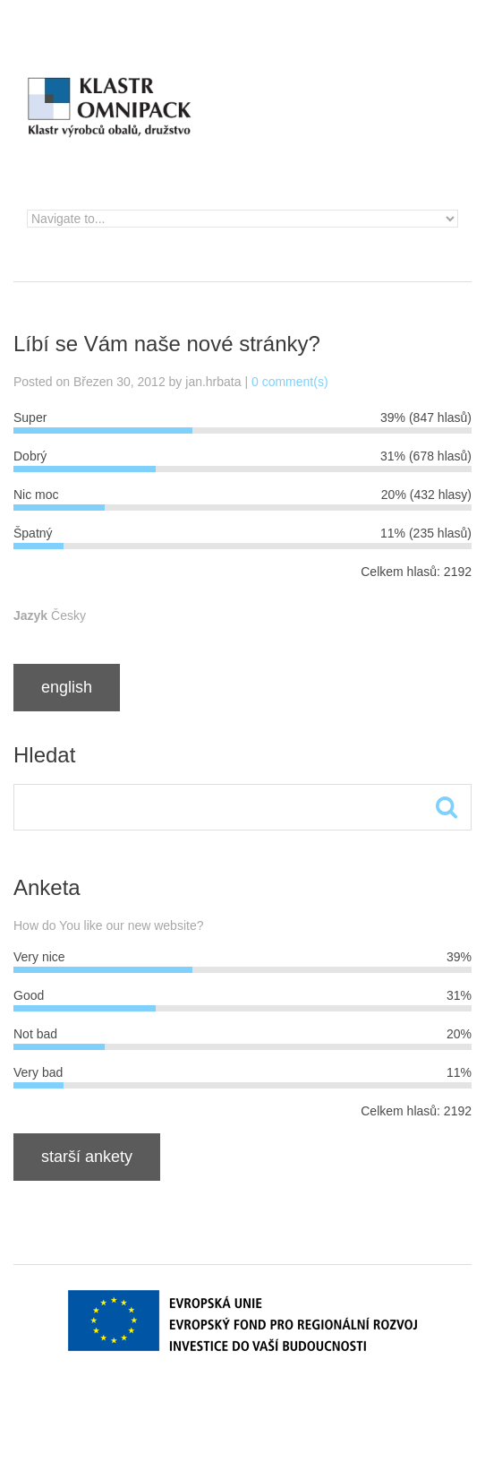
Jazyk (30, 615)
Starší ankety (86, 1157)
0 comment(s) (289, 381)
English (66, 687)
